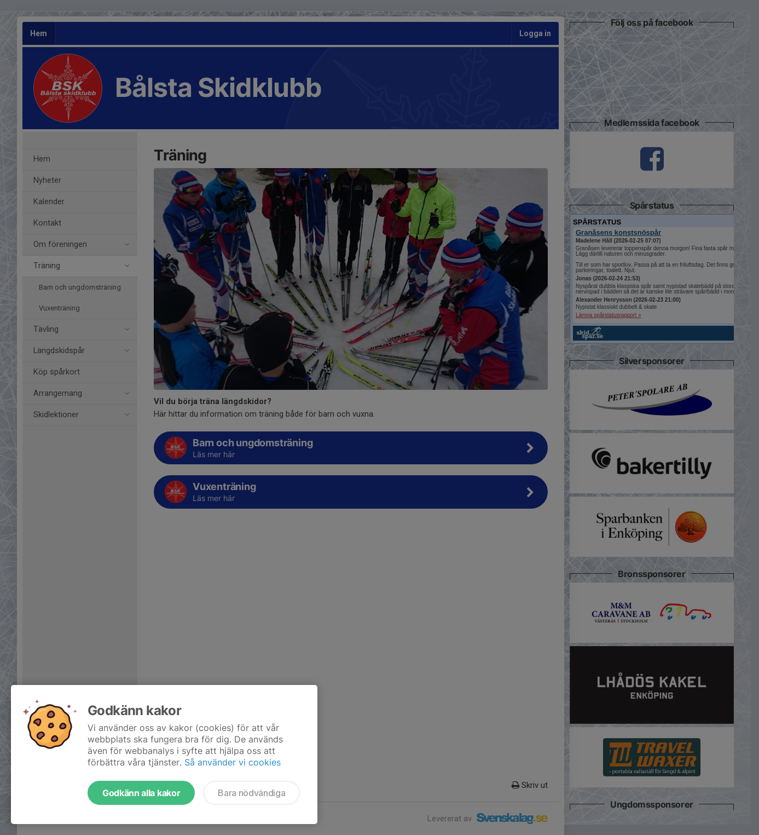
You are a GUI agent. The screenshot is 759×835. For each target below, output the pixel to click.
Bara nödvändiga (251, 792)
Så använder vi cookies (232, 762)
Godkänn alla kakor (141, 792)
